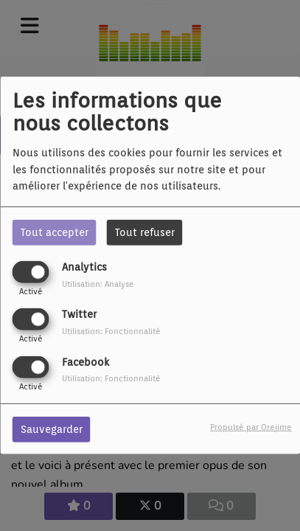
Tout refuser (145, 232)
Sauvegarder (52, 428)
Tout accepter (54, 232)
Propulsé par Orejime (251, 426)
